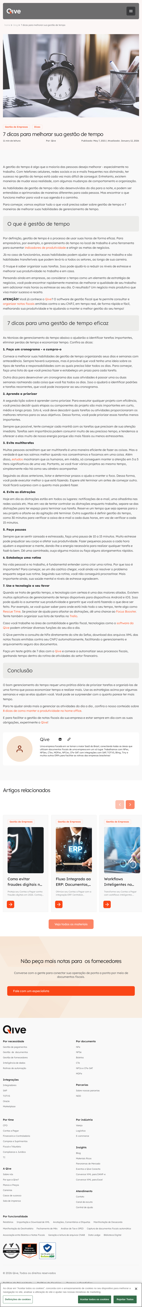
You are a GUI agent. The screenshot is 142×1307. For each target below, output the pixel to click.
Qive (48, 299)
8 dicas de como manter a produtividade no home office (42, 711)
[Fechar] (136, 1289)
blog (15, 25)
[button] (130, 11)
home (7, 25)
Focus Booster (126, 611)
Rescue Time (12, 611)
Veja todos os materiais (71, 924)
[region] (71, 1295)
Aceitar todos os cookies (94, 1299)
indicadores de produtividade (45, 247)
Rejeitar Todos (125, 1299)
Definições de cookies (18, 1299)
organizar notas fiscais (19, 304)
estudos (17, 459)
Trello (73, 616)
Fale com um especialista (31, 991)
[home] (14, 11)
